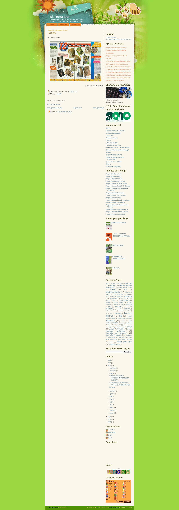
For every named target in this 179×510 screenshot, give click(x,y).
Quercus (108, 164)
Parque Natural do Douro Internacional (117, 200)
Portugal (120, 329)
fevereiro (112, 410)
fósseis (128, 306)
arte (131, 287)
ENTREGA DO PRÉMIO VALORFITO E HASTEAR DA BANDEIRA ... (119, 378)
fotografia (109, 309)
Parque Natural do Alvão (113, 198)
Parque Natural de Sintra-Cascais (116, 195)
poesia (129, 327)
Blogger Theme (91, 507)
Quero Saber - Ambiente (113, 166)
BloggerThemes (103, 507)
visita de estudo (115, 344)
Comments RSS (75, 24)
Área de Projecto (122, 287)
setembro (112, 391)
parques (115, 323)
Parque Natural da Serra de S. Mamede (118, 186)
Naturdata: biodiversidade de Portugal (117, 150)
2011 (109, 419)
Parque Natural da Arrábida (114, 179)
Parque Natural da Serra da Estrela (116, 183)
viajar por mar (124, 341)
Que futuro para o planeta (113, 161)
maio (110, 402)
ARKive (108, 128)
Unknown (109, 435)
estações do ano (118, 304)
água (107, 283)
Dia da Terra (125, 298)
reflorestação (111, 337)
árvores (113, 289)
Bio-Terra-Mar (59, 16)
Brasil (128, 294)
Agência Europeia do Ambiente (115, 131)
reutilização (121, 337)
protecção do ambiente (116, 333)
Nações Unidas (121, 318)
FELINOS (52, 33)
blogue (107, 294)
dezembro (112, 368)
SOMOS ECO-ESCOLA (119, 222)
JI (106, 313)
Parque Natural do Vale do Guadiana (117, 212)
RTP (129, 337)
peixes (122, 323)
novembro (112, 371)
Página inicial (78, 108)
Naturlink (108, 152)
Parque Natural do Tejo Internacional (117, 209)
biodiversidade (113, 292)
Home (52, 24)
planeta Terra (111, 325)
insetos (114, 310)
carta (107, 296)
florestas (118, 306)
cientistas (119, 296)
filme (109, 306)
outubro (111, 373)
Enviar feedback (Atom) (65, 112)
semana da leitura (111, 339)
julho (110, 396)
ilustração (127, 309)
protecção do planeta (113, 335)
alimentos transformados (117, 283)
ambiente (128, 283)
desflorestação (114, 298)
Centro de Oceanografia (113, 133)
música (113, 318)
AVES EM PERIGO (117, 245)
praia (129, 329)
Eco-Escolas (123, 300)
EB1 (114, 300)
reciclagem (129, 335)
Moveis (118, 468)
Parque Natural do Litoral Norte (115, 202)
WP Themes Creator (125, 507)
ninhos (123, 320)
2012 (109, 416)
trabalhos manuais (126, 339)
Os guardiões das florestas (114, 155)
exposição (129, 304)
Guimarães (119, 308)
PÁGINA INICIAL (111, 37)
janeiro (111, 413)
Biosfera (127, 292)
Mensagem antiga (98, 108)
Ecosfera (108, 140)
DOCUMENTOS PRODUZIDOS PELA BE (118, 40)
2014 (109, 363)
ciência (112, 296)
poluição (111, 329)
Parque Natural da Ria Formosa (115, 181)
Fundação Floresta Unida (113, 145)
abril (110, 405)
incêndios (108, 310)
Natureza (110, 320)
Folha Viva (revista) (111, 143)
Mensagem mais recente (54, 108)
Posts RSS (63, 24)
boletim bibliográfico (118, 294)
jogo (111, 313)
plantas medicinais (119, 327)
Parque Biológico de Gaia (113, 174)
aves (125, 289)
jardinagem (121, 310)
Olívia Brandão (110, 432)
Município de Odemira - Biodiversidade (117, 147)
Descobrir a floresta (112, 138)
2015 (109, 360)
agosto (111, 394)
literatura (118, 313)
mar (120, 316)
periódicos (129, 323)
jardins (128, 310)
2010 (109, 422)
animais (59, 94)
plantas (119, 325)
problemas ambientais (115, 331)
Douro (107, 300)
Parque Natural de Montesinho (115, 193)
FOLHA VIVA (116, 268)
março (111, 407)
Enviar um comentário (54, 104)
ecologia (108, 302)
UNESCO (111, 342)
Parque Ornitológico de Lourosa (115, 214)
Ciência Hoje (109, 135)
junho (111, 399)
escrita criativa (118, 302)
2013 (109, 365)
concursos (128, 296)
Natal (128, 318)
